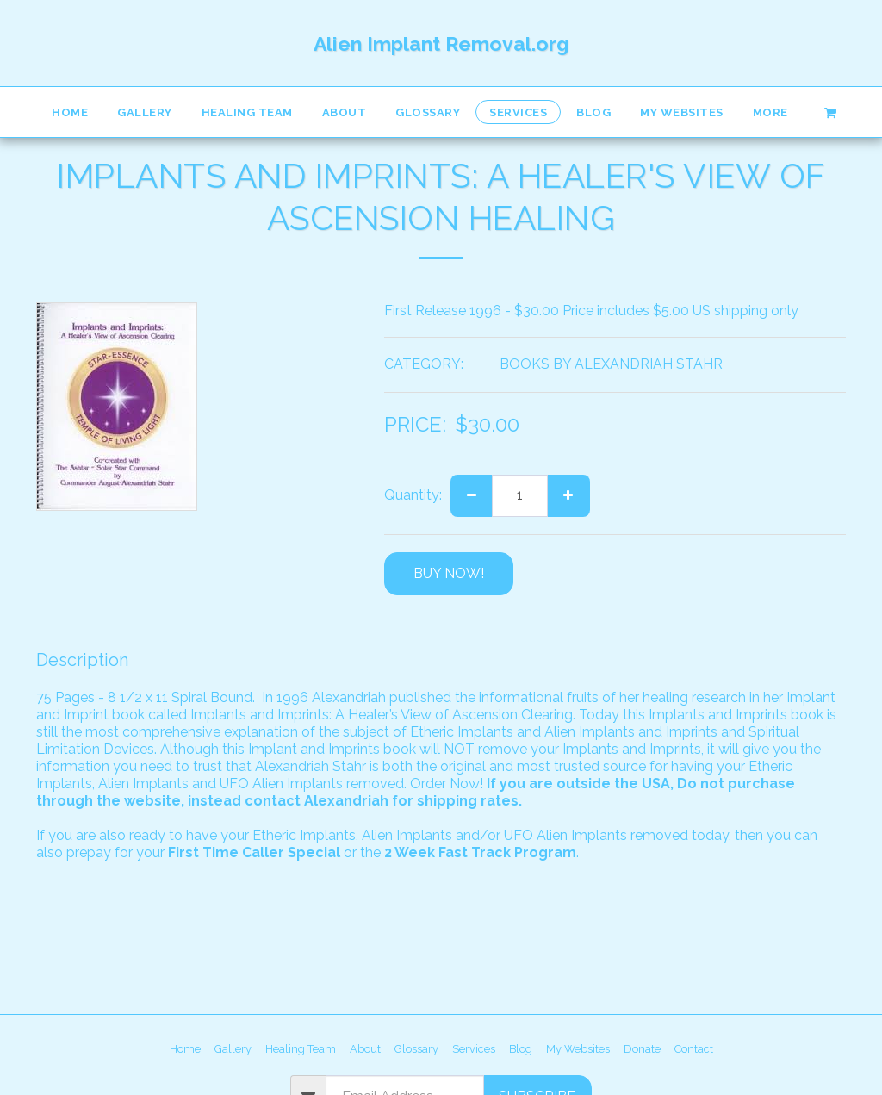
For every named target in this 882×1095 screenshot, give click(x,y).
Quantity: (413, 495)
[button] (830, 111)
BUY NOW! (448, 573)
